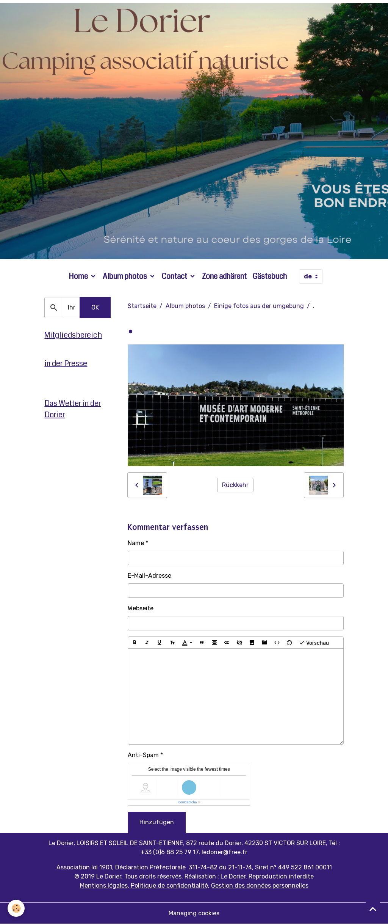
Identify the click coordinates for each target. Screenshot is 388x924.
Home (79, 276)
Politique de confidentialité (169, 885)
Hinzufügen (156, 822)
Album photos (126, 276)
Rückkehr (235, 485)
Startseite (142, 306)
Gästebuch (270, 276)
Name (136, 543)
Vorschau (314, 642)
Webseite (140, 608)
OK (95, 307)
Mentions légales (104, 885)
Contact (175, 276)
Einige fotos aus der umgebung (259, 306)
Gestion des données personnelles (259, 885)
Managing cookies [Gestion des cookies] (194, 913)
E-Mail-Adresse (149, 575)
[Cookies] (16, 908)
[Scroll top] (372, 908)
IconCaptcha (187, 802)
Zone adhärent (224, 276)
